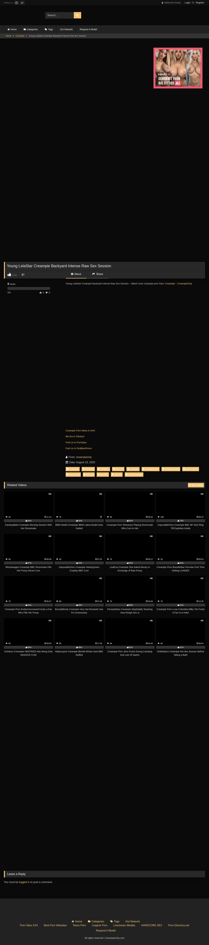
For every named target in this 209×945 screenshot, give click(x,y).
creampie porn (151, 469)
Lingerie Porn (99, 925)
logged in (24, 882)
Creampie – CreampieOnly (178, 283)
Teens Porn (79, 925)
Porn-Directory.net (178, 925)
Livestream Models (124, 925)
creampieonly (84, 457)
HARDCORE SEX (151, 925)
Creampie (20, 36)
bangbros (103, 469)
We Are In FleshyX (75, 436)
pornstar (103, 474)
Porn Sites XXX (29, 925)
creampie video (170, 469)
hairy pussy (73, 474)
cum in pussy (190, 469)
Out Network (66, 29)
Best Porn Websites (55, 925)
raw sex (117, 474)
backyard (88, 469)
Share (97, 274)
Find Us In (71, 442)
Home (14, 29)
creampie (133, 469)
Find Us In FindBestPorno (79, 448)
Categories (32, 29)
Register (200, 2)
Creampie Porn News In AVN (80, 430)
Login (187, 2)
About (76, 274)
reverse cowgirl (134, 474)
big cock (118, 469)
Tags (50, 29)
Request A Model (88, 29)
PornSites (82, 442)
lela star (89, 474)
